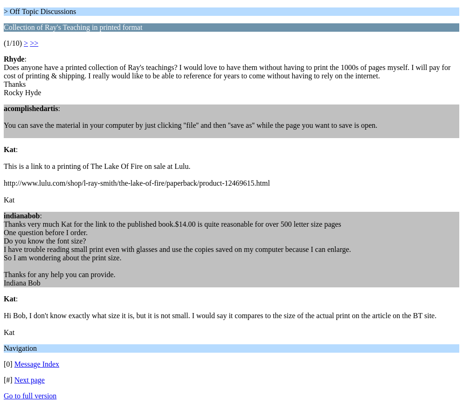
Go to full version (30, 396)
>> (34, 43)
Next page (29, 380)
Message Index (36, 364)
